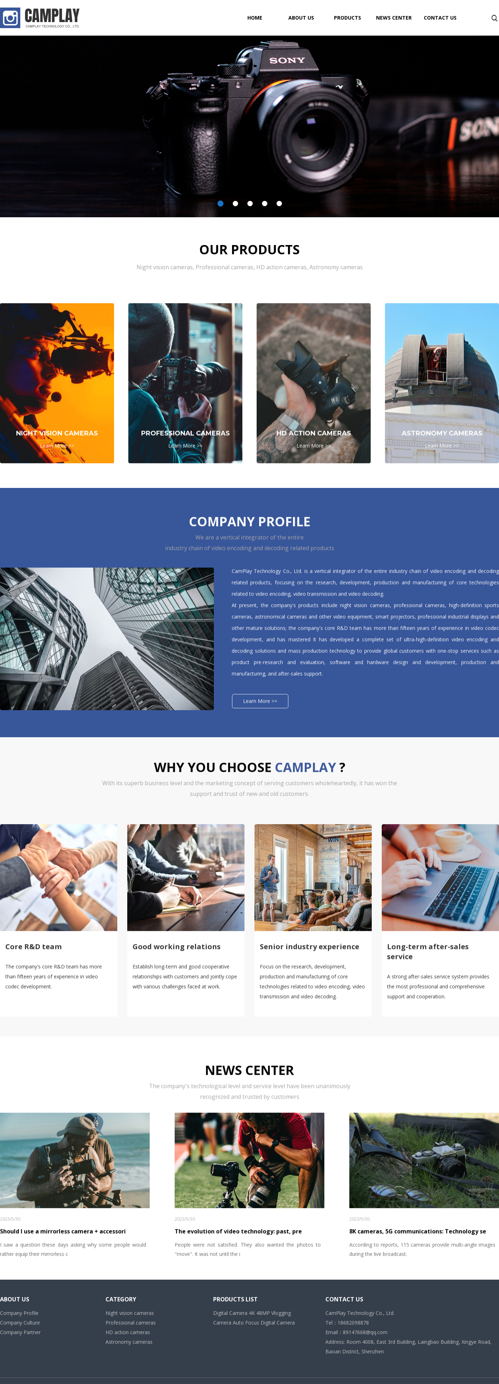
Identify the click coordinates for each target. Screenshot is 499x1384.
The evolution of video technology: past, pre (238, 1373)
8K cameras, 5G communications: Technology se (417, 1373)
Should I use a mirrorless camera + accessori (63, 1373)
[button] (220, 204)
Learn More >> (57, 555)
